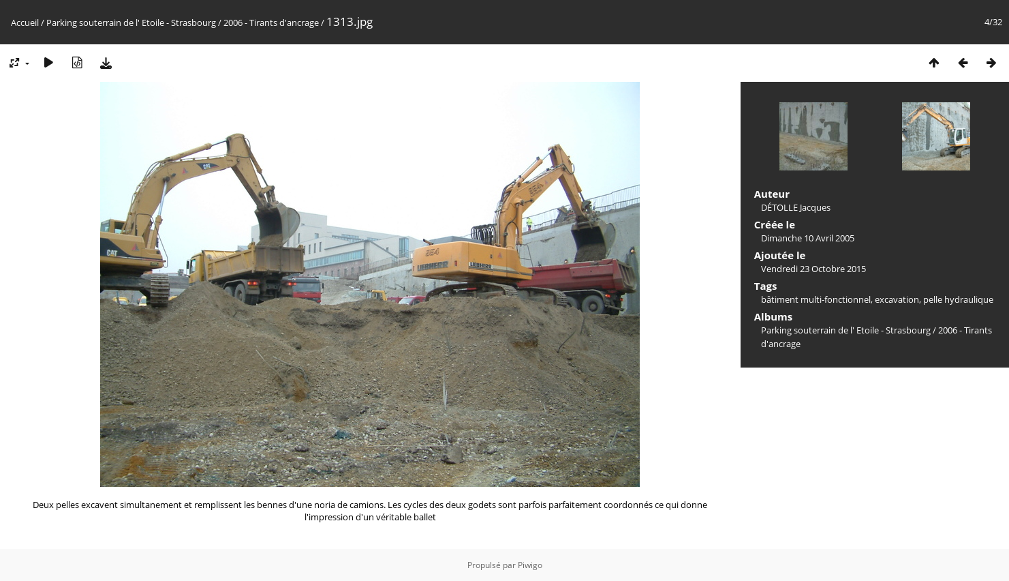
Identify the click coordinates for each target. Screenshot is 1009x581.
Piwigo (530, 565)
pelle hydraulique (958, 299)
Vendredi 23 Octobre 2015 (813, 269)
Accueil (25, 22)
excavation (897, 299)
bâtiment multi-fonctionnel (816, 299)
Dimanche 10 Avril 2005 (807, 238)
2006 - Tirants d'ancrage (271, 22)
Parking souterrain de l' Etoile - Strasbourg (131, 22)
